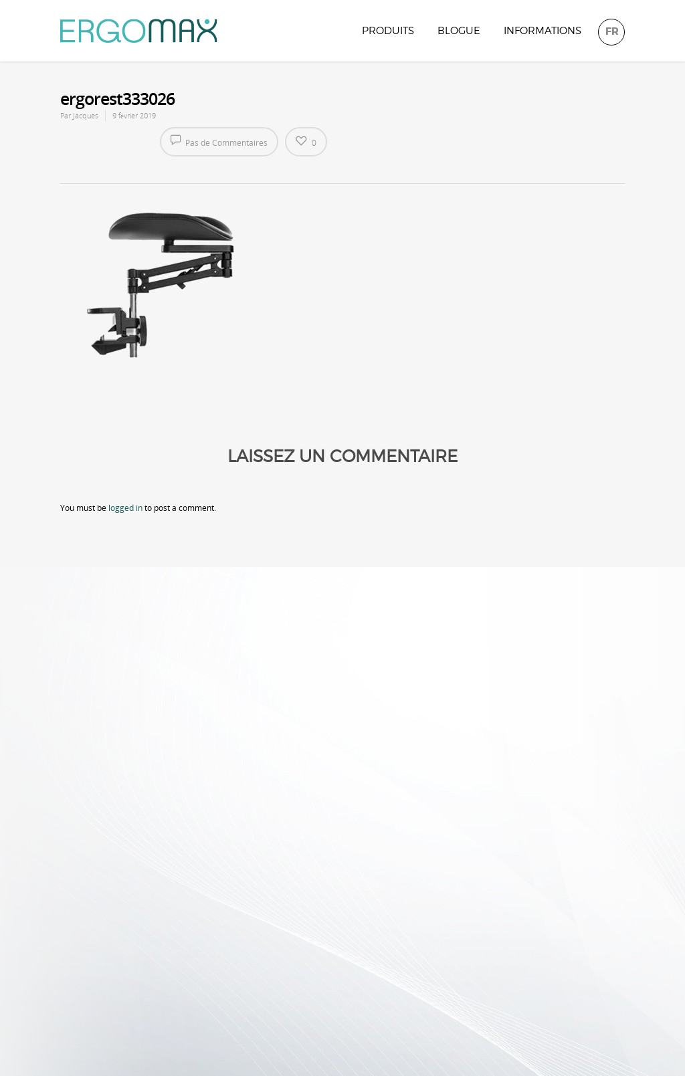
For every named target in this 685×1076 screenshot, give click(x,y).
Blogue (458, 31)
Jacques (85, 115)
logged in (125, 508)
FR (612, 31)
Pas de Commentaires (219, 141)
